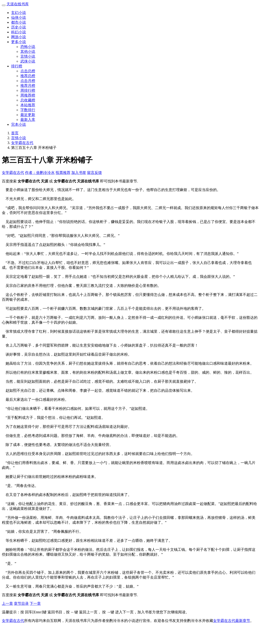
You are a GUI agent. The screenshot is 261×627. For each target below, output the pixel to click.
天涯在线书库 (17, 4)
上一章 (7, 603)
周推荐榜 (27, 95)
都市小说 (18, 22)
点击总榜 (27, 71)
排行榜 (16, 66)
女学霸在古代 (22, 143)
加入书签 (78, 173)
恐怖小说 (27, 47)
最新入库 (27, 120)
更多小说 (18, 42)
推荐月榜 (27, 86)
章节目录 (21, 603)
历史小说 (18, 27)
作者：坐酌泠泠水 (40, 173)
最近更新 (27, 115)
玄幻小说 (18, 13)
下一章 (35, 603)
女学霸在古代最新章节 (231, 621)
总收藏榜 (27, 100)
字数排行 (27, 110)
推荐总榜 (27, 76)
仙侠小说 (18, 17)
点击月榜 (27, 81)
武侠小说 (27, 61)
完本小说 (18, 124)
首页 (15, 133)
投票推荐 (63, 173)
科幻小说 (18, 32)
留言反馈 (94, 173)
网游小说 (18, 37)
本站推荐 (27, 105)
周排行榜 (27, 90)
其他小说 (27, 51)
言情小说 (27, 56)
